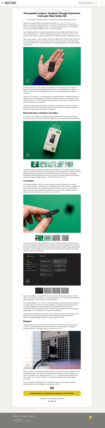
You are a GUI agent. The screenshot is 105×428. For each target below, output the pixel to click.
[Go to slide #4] (60, 164)
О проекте (30, 416)
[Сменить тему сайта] (102, 3)
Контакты (16, 416)
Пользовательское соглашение (22, 421)
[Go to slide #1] (35, 164)
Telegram (58, 393)
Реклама (23, 416)
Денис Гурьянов (56, 10)
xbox (52, 387)
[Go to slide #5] (69, 164)
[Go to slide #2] (43, 164)
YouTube (70, 393)
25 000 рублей (62, 100)
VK (64, 393)
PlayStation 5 (71, 23)
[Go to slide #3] (52, 164)
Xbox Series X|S (61, 23)
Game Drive (54, 375)
